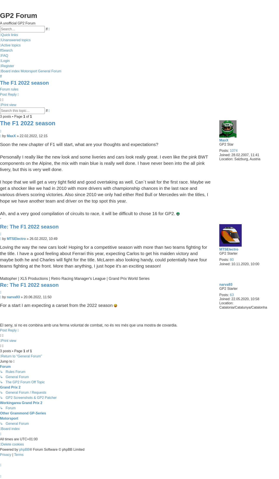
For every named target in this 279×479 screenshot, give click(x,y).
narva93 (225, 284)
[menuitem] (15, 40)
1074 (234, 150)
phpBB (24, 449)
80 (232, 260)
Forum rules (9, 89)
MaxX (223, 140)
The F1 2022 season (24, 83)
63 (232, 295)
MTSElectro (228, 249)
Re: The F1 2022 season (29, 227)
